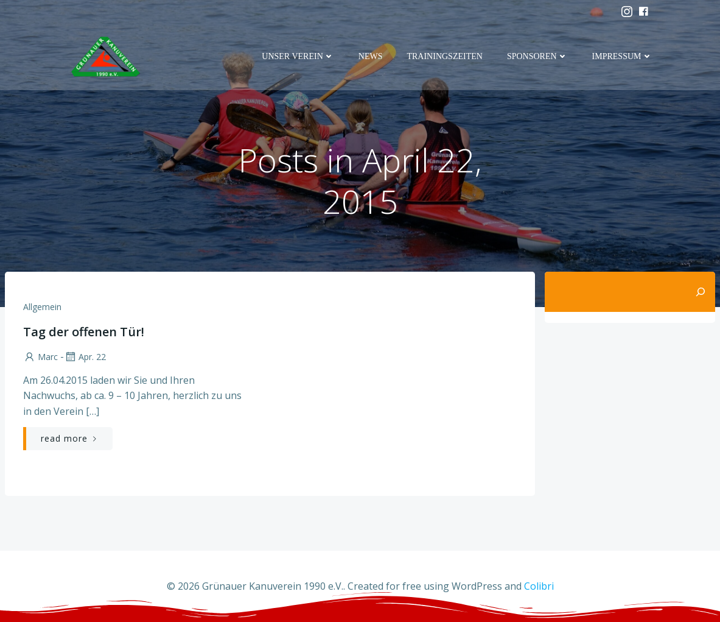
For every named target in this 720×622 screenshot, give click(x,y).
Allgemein (42, 307)
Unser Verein (298, 56)
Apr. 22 (85, 356)
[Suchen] (700, 292)
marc (40, 356)
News (370, 56)
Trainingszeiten (444, 56)
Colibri (539, 586)
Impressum (622, 56)
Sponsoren (537, 56)
